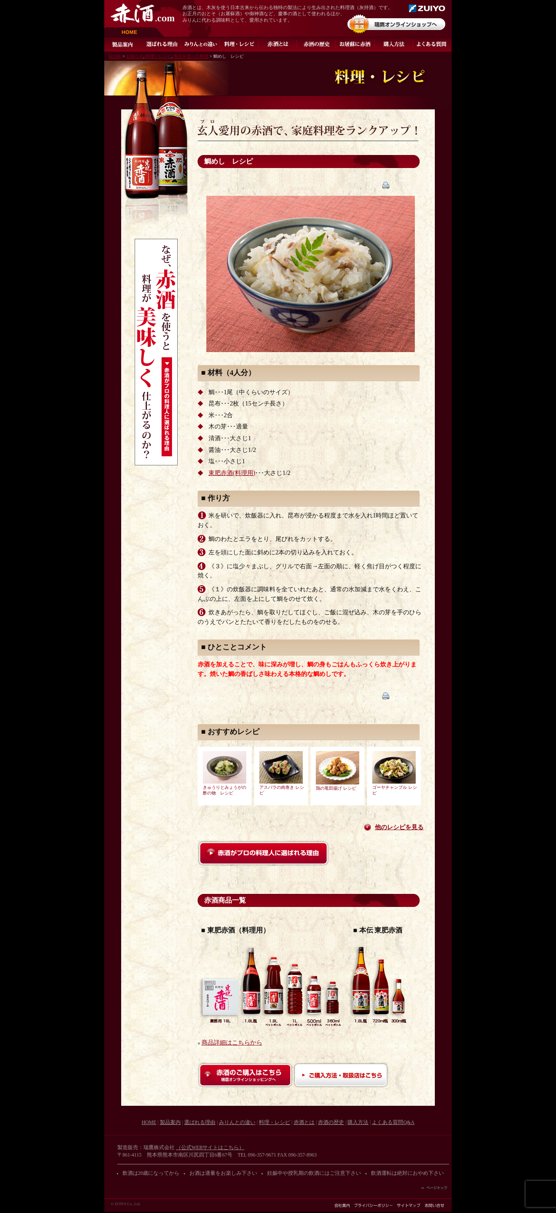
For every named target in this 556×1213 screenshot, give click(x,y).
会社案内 (342, 1205)
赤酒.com (143, 13)
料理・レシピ (239, 44)
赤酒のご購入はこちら (245, 1075)
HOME (134, 32)
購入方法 (358, 1122)
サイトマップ (408, 1205)
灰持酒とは (277, 44)
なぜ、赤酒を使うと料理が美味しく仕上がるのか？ (156, 352)
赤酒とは (304, 1122)
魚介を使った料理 (191, 56)
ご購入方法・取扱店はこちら (341, 1075)
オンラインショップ (396, 24)
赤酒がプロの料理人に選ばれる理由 (263, 853)
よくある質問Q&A (432, 44)
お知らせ (134, 56)
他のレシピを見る (399, 827)
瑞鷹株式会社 (427, 8)
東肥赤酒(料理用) (231, 473)
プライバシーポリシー (373, 1205)
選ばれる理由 (161, 44)
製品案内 (123, 44)
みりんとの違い (200, 44)
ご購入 (393, 44)
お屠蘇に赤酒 (355, 44)
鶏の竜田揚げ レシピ (336, 788)
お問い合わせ (434, 1205)
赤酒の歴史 (316, 44)
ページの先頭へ (434, 1188)
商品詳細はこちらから (232, 1042)
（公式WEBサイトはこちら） (210, 1147)
